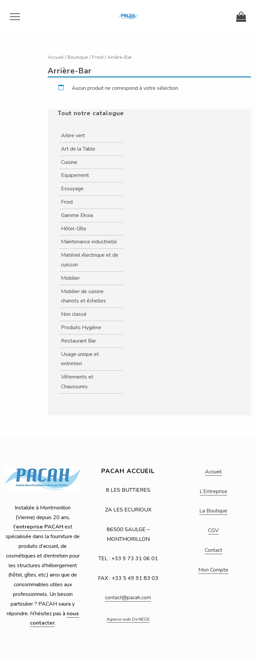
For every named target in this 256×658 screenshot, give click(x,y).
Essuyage (72, 188)
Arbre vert (73, 135)
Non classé (74, 314)
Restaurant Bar (78, 341)
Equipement (75, 175)
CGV (213, 530)
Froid (97, 57)
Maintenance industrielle (89, 241)
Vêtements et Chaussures (77, 381)
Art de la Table (78, 149)
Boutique (78, 57)
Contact (213, 550)
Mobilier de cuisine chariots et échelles (83, 296)
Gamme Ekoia (77, 215)
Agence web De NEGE (128, 619)
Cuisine (69, 162)
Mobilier (70, 278)
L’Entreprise (213, 491)
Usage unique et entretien (80, 359)
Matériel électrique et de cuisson (89, 259)
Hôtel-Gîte (73, 228)
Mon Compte (213, 570)
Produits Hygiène (81, 327)
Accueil (56, 57)
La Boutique (213, 510)
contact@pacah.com (128, 597)
